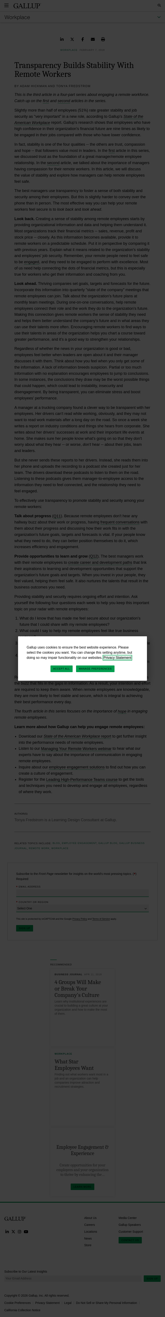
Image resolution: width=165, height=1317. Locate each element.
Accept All (61, 668)
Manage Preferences (95, 668)
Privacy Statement (117, 657)
